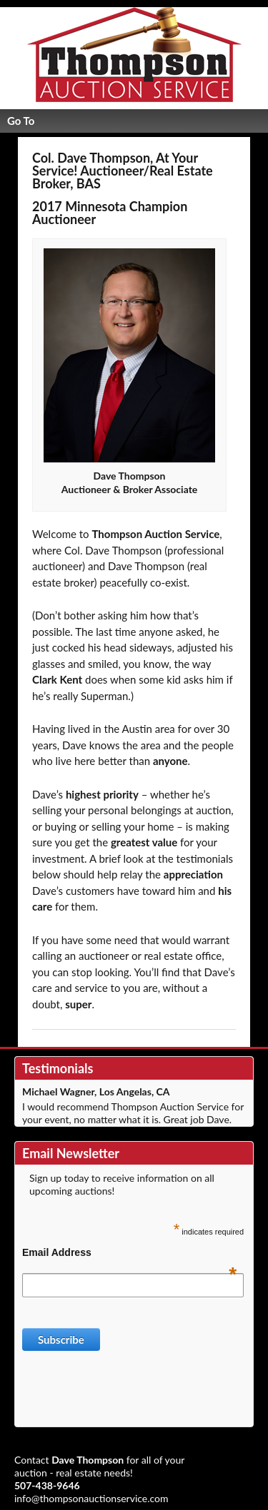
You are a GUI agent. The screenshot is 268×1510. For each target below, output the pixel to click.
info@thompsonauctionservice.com (91, 1498)
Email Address (129, 1253)
